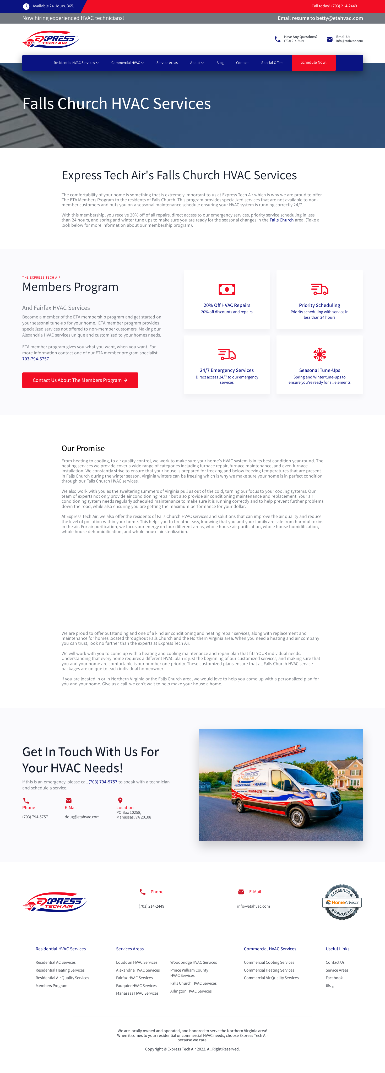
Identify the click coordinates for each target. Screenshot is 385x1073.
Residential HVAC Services (74, 63)
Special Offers (272, 63)
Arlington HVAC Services (191, 992)
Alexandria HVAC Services (138, 971)
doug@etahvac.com (82, 817)
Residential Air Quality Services (62, 978)
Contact (242, 63)
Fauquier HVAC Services (136, 986)
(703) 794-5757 (103, 782)
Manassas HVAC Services (137, 994)
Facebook (334, 978)
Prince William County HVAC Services (189, 973)
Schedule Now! (314, 63)
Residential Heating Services (60, 971)
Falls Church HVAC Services (193, 984)
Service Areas (167, 63)
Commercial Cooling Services (269, 963)
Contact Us (335, 963)
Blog (220, 63)
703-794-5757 (35, 359)
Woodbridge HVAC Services (193, 963)
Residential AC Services (56, 963)
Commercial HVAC (125, 63)
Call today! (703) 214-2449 (334, 6)
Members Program (51, 986)
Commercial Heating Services (269, 971)
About (195, 63)
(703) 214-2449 (151, 907)
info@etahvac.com (253, 907)
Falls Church (282, 220)
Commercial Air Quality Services (271, 978)
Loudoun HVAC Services (137, 963)
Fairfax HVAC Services (134, 978)
